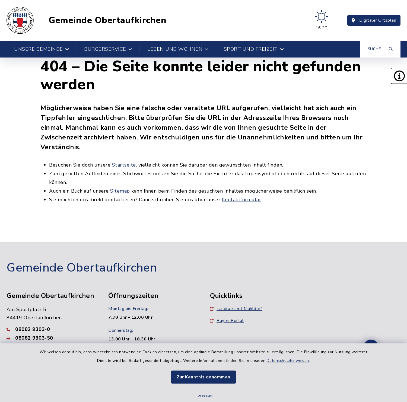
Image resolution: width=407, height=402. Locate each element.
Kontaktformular (241, 199)
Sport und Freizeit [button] (254, 49)
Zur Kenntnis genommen (203, 377)
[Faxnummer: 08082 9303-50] (51, 338)
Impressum (204, 395)
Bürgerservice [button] (108, 49)
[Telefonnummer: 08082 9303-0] (51, 329)
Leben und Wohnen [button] (178, 49)
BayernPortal (227, 321)
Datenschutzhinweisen (288, 360)
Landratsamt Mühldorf (236, 309)
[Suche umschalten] (380, 49)
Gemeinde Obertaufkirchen (107, 20)
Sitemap (120, 191)
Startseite (124, 165)
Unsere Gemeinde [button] (41, 49)
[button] (399, 76)
